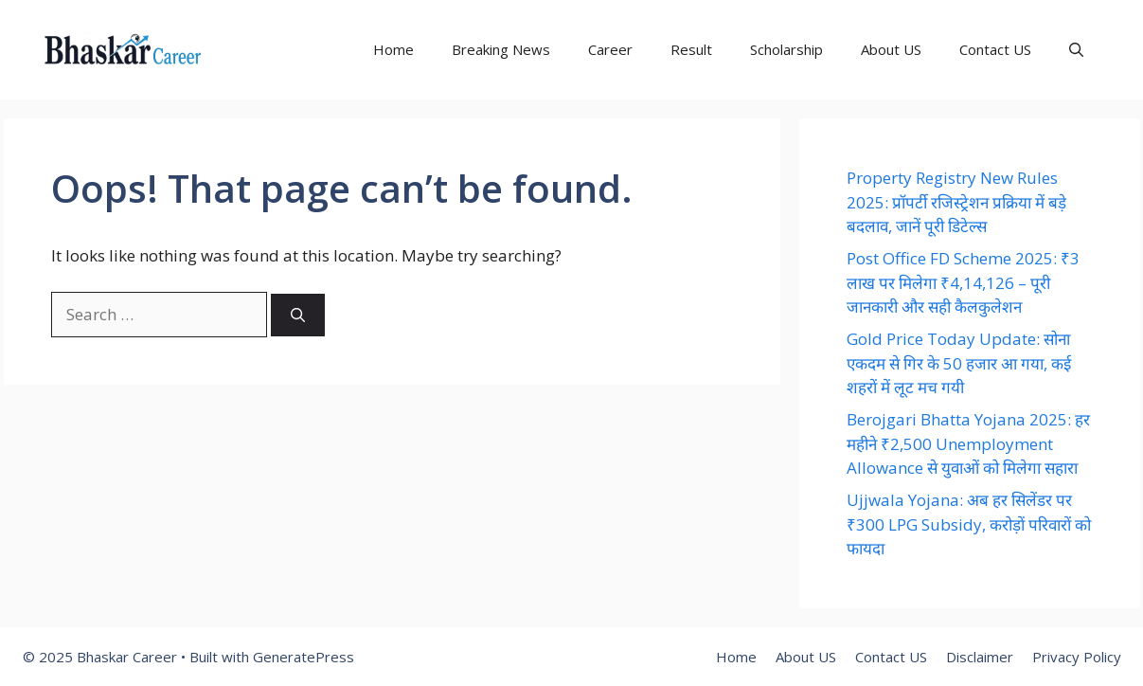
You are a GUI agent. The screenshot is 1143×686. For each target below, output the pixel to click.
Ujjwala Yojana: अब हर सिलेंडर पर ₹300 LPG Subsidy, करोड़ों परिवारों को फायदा (969, 524)
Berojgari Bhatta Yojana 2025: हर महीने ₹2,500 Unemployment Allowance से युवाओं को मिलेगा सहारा (968, 443)
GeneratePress (303, 656)
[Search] (298, 315)
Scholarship (786, 49)
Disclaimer (979, 656)
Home (393, 49)
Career (610, 49)
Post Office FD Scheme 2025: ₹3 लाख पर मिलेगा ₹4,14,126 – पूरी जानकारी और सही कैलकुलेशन (963, 282)
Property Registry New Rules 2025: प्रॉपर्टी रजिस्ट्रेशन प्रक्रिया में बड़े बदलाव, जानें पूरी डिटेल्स (956, 202)
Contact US (995, 49)
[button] (1076, 50)
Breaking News (501, 49)
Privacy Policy (1076, 656)
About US (891, 49)
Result (691, 49)
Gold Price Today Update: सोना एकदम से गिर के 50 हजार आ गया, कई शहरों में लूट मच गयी (959, 363)
